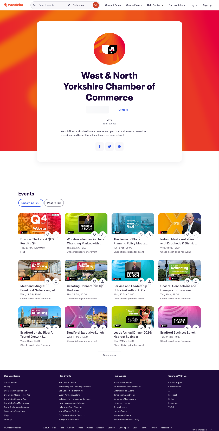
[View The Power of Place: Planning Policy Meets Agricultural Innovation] (133, 218)
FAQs (6, 409)
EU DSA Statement (100, 426)
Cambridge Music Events (125, 393)
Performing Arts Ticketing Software (75, 381)
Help (62, 422)
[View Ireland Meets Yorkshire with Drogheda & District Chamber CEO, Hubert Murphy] (179, 218)
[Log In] (194, 5)
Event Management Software (72, 397)
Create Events (10, 377)
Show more (109, 349)
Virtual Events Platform (69, 405)
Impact (89, 422)
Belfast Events (120, 401)
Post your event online (69, 414)
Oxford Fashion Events (124, 385)
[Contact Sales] (113, 5)
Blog (54, 422)
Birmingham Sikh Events (125, 389)
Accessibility (166, 422)
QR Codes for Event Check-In (72, 409)
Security (111, 422)
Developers (124, 422)
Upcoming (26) (31, 197)
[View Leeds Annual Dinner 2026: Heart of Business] (133, 311)
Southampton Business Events (127, 381)
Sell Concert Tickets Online (71, 385)
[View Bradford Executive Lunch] (86, 311)
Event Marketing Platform (15, 385)
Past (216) (54, 197)
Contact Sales (174, 381)
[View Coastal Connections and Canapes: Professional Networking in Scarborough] (179, 264)
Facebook (172, 389)
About (46, 422)
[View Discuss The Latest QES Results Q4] (39, 218)
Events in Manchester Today (126, 414)
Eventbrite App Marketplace (16, 397)
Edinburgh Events (122, 397)
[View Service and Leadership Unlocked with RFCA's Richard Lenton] (133, 264)
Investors (100, 422)
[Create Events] (134, 5)
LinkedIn (172, 393)
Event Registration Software (16, 401)
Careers (71, 422)
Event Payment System (69, 389)
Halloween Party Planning (70, 401)
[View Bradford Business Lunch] (179, 311)
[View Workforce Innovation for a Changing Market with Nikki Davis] (86, 218)
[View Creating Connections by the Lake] (86, 264)
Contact (123, 109)
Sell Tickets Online (67, 377)
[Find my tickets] (177, 5)
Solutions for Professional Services (75, 393)
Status (136, 422)
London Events (120, 405)
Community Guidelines (14, 405)
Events (22, 174)
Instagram (172, 397)
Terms (144, 422)
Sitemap (8, 414)
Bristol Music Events (123, 377)
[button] (155, 5)
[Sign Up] (207, 5)
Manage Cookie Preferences (125, 426)
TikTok (171, 401)
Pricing (7, 381)
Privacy (154, 422)
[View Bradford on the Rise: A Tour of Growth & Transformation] (39, 311)
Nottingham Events (122, 409)
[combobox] (82, 5)
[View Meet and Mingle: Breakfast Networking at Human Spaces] (39, 264)
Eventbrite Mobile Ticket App (17, 389)
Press (80, 422)
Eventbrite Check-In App (15, 393)
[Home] (13, 5)
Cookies (85, 426)
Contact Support (175, 377)
